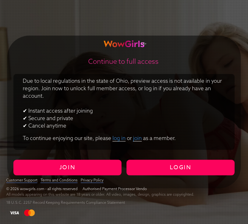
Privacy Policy (92, 180)
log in (119, 137)
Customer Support (21, 180)
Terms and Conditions (59, 180)
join (137, 137)
